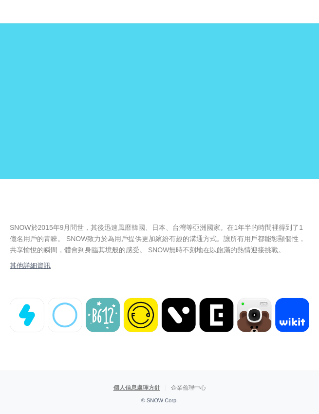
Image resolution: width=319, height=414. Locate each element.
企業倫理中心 (188, 387)
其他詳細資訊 (30, 265)
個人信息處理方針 (136, 387)
